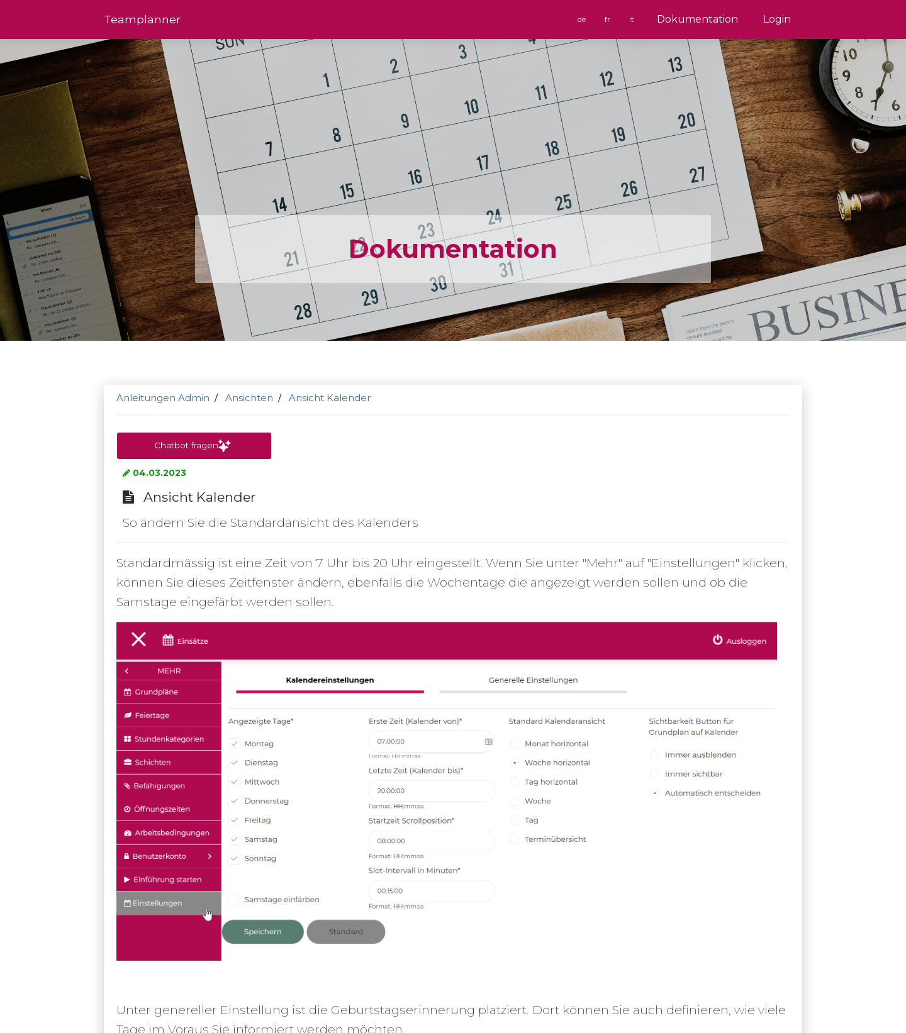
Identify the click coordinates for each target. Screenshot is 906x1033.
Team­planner (142, 19)
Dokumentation (697, 19)
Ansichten (249, 398)
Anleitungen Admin (163, 398)
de (583, 19)
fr (608, 19)
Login (777, 19)
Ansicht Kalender (330, 398)
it (632, 19)
